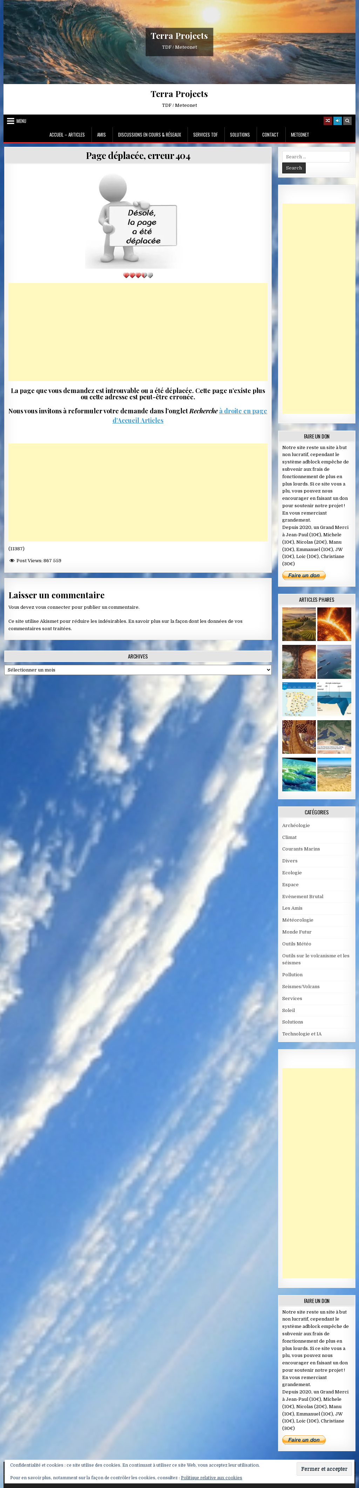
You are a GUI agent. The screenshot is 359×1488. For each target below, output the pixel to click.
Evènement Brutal (302, 896)
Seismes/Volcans (301, 986)
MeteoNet (300, 134)
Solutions (240, 134)
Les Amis (292, 908)
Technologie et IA (301, 1033)
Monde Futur (297, 932)
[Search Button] (347, 121)
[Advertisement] (137, 332)
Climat (289, 837)
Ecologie (292, 872)
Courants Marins (301, 849)
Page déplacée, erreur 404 (138, 155)
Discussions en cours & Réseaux (149, 134)
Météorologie (297, 920)
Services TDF (205, 134)
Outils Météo (296, 943)
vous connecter (52, 607)
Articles (151, 420)
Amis (101, 134)
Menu (21, 120)
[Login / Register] (337, 121)
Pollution (292, 974)
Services (292, 998)
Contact (270, 134)
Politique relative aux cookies (211, 1477)
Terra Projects (179, 35)
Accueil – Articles (67, 134)
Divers (290, 860)
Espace (290, 884)
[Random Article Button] (328, 121)
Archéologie (296, 825)
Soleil (288, 1010)
